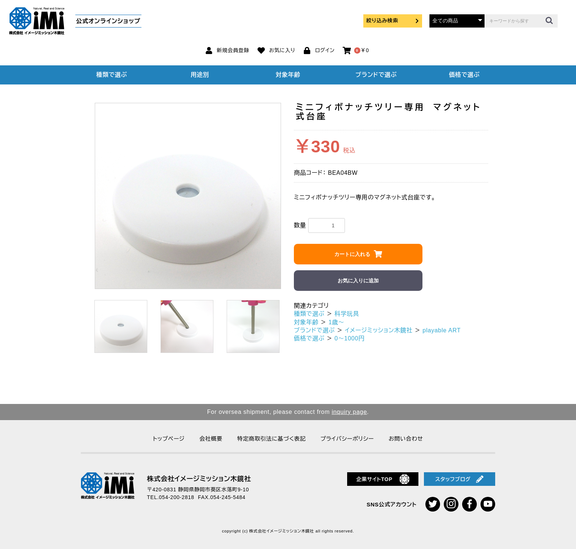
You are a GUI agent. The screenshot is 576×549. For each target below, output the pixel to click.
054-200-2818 (176, 497)
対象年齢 (288, 75)
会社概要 (211, 439)
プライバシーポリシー (347, 439)
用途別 (200, 75)
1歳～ (336, 322)
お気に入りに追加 (358, 280)
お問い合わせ (406, 439)
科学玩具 (347, 314)
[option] (188, 196)
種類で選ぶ (111, 75)
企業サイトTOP (383, 479)
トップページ (168, 439)
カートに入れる (352, 254)
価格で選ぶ (464, 75)
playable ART (441, 330)
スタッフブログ (459, 479)
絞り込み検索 (392, 21)
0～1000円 (350, 338)
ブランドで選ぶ (376, 75)
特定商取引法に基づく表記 (271, 439)
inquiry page (349, 412)
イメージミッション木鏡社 (379, 330)
